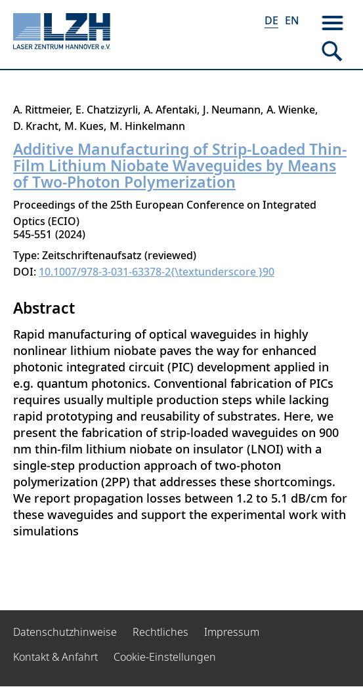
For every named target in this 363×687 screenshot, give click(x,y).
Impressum (231, 632)
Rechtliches (160, 632)
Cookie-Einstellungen (165, 657)
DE (271, 20)
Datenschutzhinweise (65, 632)
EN (292, 20)
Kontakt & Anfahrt (55, 657)
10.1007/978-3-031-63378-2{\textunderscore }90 (156, 271)
